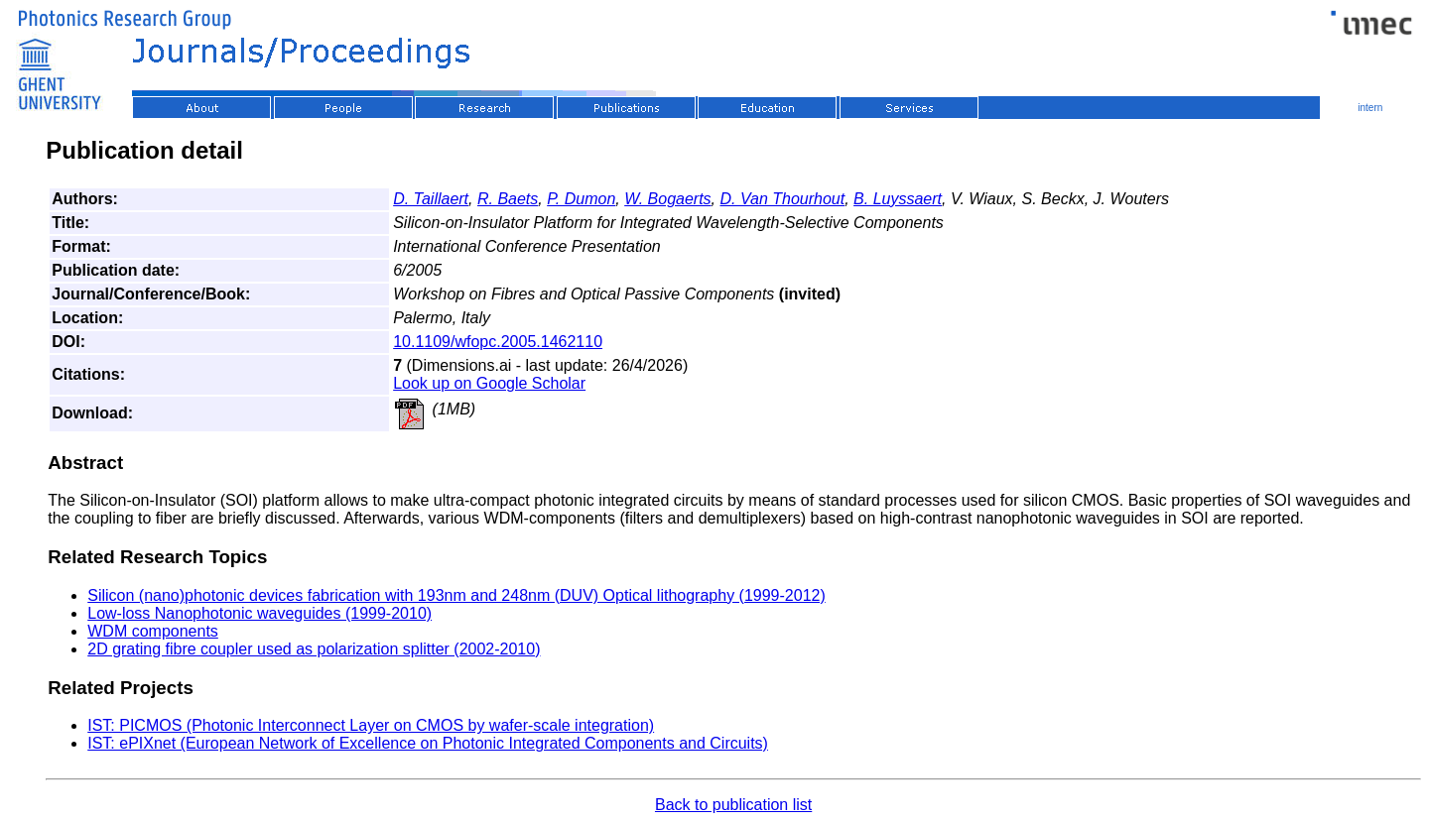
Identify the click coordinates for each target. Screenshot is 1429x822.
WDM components (152, 631)
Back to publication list (733, 804)
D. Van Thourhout (782, 198)
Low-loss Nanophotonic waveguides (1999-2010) (259, 613)
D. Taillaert (430, 198)
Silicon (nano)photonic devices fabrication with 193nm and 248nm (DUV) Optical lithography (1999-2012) (456, 595)
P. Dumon (581, 198)
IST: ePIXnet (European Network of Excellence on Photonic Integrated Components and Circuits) (427, 743)
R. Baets (507, 198)
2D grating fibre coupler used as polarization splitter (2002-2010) (313, 649)
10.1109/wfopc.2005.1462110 (497, 341)
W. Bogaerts (667, 198)
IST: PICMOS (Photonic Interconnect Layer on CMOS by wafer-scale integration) (370, 725)
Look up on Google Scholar (489, 383)
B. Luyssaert (897, 198)
